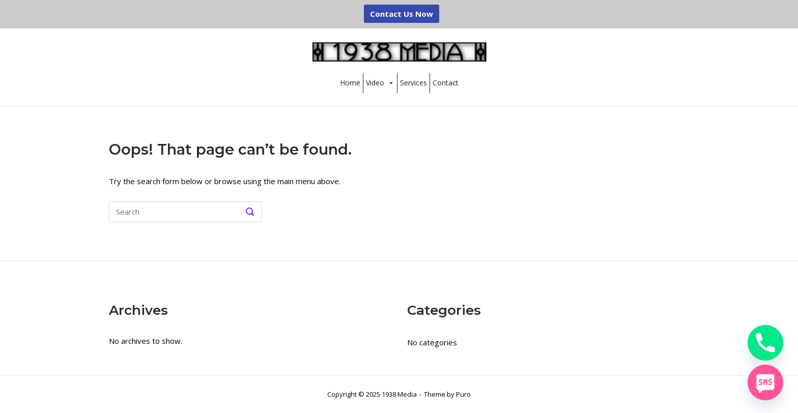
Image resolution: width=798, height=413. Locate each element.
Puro (463, 394)
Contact (446, 82)
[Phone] (765, 343)
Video (380, 83)
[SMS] (765, 382)
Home (350, 82)
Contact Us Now (401, 14)
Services (413, 82)
